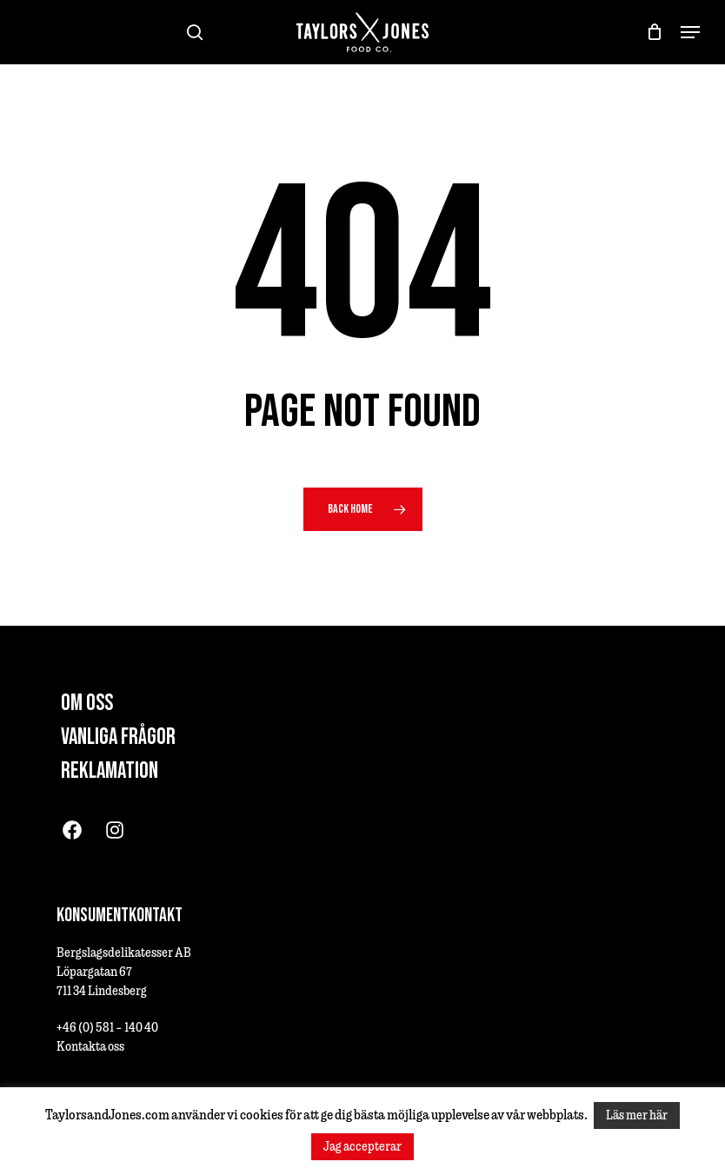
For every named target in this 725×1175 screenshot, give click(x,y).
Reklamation (109, 771)
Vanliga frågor (118, 737)
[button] (690, 32)
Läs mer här (637, 1114)
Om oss (87, 703)
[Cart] (655, 32)
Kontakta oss (90, 1046)
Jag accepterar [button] (362, 1146)
